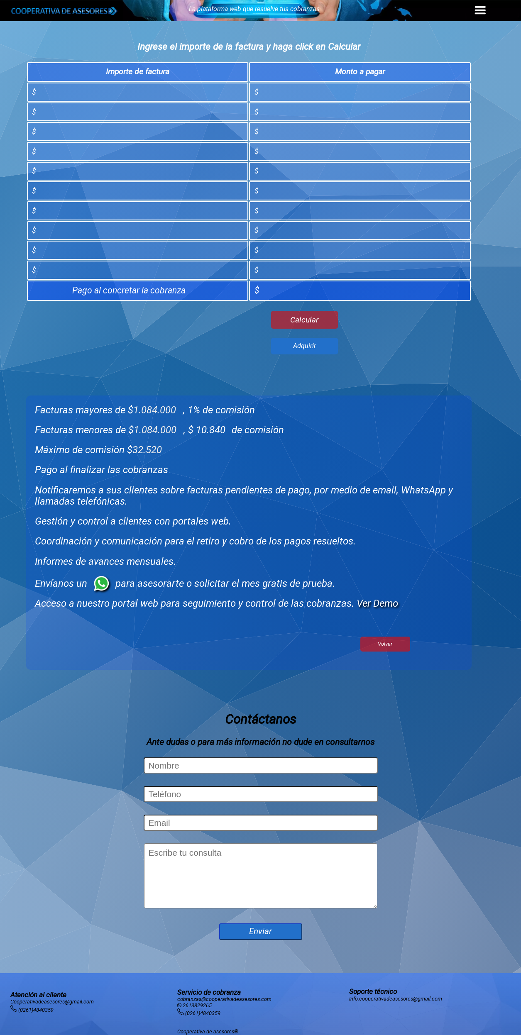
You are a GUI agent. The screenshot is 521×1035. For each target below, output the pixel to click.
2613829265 (197, 1005)
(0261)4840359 (36, 1010)
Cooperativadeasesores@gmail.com (52, 1001)
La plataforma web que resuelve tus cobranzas (254, 9)
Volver (385, 644)
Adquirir (304, 346)
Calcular (304, 320)
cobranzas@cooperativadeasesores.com (224, 999)
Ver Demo (377, 603)
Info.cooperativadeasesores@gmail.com (395, 999)
